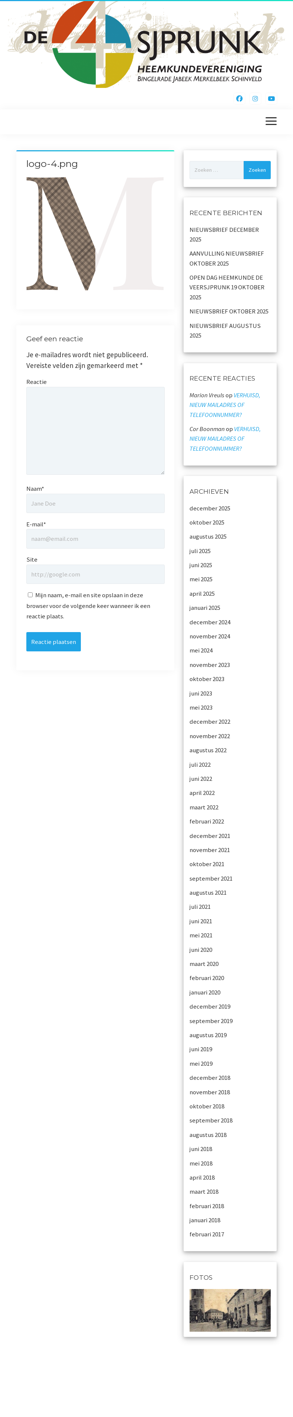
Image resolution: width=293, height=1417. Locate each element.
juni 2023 (201, 693)
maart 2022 (204, 807)
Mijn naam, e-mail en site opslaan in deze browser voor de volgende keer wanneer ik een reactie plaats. (88, 606)
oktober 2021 (207, 864)
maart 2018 (204, 1191)
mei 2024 (201, 650)
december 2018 (210, 1078)
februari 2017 (207, 1234)
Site (31, 559)
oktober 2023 (207, 679)
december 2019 (210, 1006)
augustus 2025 (208, 536)
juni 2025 (201, 565)
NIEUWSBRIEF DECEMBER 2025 (224, 234)
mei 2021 (201, 935)
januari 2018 (205, 1220)
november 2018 (210, 1092)
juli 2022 (200, 764)
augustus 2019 (208, 1035)
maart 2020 (204, 964)
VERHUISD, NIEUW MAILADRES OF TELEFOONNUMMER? (225, 405)
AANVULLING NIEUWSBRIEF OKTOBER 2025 (227, 258)
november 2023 (210, 665)
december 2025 (210, 508)
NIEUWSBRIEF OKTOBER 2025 (229, 311)
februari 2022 (207, 821)
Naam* (35, 488)
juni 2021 (201, 921)
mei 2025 (201, 579)
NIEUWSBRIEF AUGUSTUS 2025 (225, 330)
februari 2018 (207, 1206)
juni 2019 (201, 1049)
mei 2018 (201, 1163)
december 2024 (210, 622)
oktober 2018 (207, 1106)
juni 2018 (201, 1149)
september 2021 (211, 878)
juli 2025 (200, 551)
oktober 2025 (207, 522)
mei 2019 (201, 1063)
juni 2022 (201, 779)
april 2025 (202, 593)
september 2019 (211, 1021)
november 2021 (210, 850)
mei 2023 (201, 707)
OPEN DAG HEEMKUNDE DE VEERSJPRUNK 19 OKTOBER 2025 (227, 287)
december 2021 (210, 836)
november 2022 (210, 736)
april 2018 (202, 1177)
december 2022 (210, 721)
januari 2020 (205, 992)
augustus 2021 (208, 892)
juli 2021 (200, 907)
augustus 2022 (208, 750)
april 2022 (202, 793)
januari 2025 (205, 608)
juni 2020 (201, 950)
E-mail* (36, 524)
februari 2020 (207, 978)
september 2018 (211, 1120)
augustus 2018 (208, 1135)
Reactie (36, 382)
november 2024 (210, 636)
